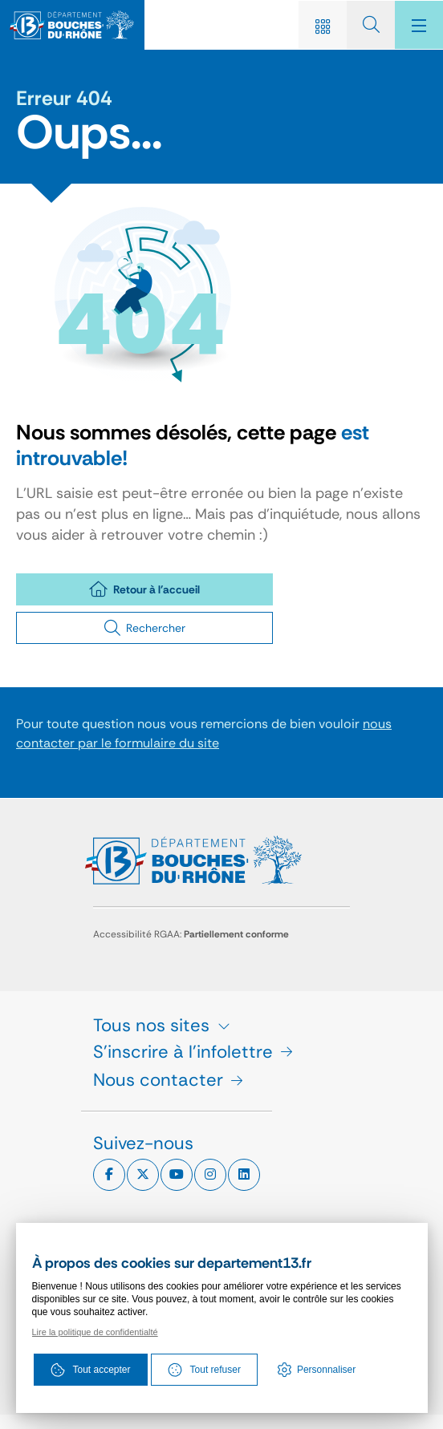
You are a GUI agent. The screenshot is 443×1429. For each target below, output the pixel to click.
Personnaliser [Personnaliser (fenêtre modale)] (326, 1369)
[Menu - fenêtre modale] (419, 25)
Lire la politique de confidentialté (95, 1332)
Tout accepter (91, 1369)
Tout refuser (204, 1369)
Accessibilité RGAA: (191, 934)
